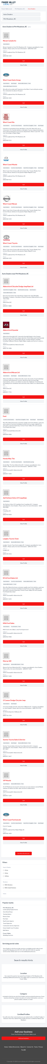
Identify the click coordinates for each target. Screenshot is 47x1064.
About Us (23, 1047)
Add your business (23, 1038)
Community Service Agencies (11, 925)
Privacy (41, 1047)
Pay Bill (23, 1050)
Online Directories (14, 1047)
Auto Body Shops (8, 912)
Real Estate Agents (8, 921)
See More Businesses (23, 853)
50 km (6, 873)
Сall (23, 61)
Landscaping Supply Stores (10, 909)
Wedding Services (8, 935)
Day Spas (5, 918)
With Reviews (8, 885)
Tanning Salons (7, 914)
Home (6, 1047)
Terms (36, 1047)
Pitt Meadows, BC (20, 9)
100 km (7, 876)
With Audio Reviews (10, 887)
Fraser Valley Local (7, 9)
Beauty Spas (6, 916)
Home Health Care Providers (11, 928)
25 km (6, 870)
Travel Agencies (7, 923)
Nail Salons (6, 930)
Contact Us (30, 1047)
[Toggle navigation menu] (45, 3)
